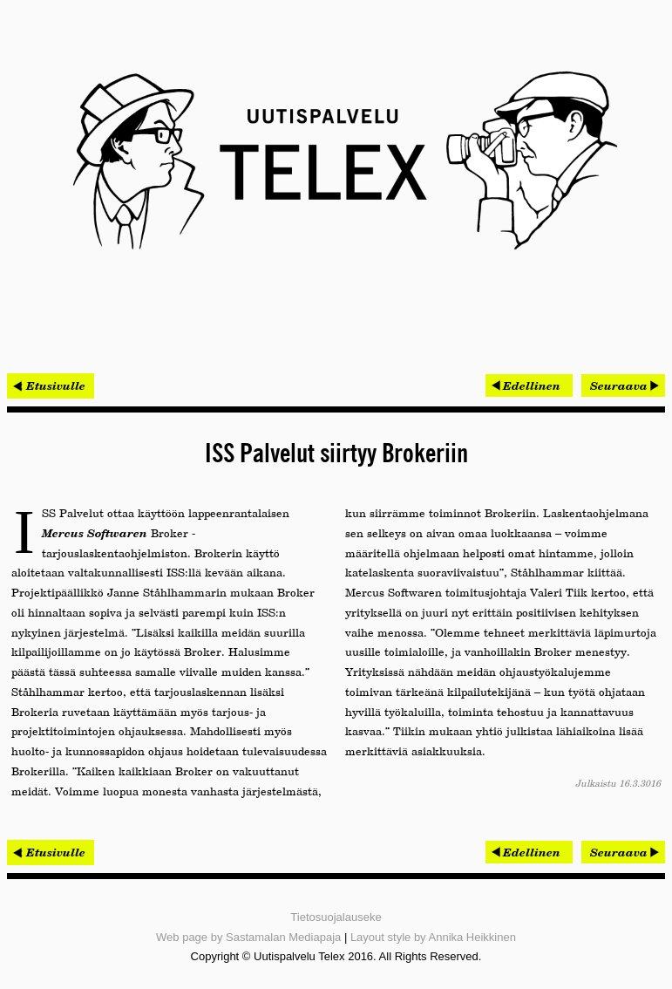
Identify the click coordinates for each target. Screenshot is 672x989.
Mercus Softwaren (94, 533)
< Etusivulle (50, 385)
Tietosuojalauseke (335, 917)
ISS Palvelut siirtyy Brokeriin (336, 454)
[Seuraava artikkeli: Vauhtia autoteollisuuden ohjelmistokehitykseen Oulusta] (623, 385)
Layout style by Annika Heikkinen (433, 937)
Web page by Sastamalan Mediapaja (248, 937)
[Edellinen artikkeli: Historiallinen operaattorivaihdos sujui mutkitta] (529, 385)
